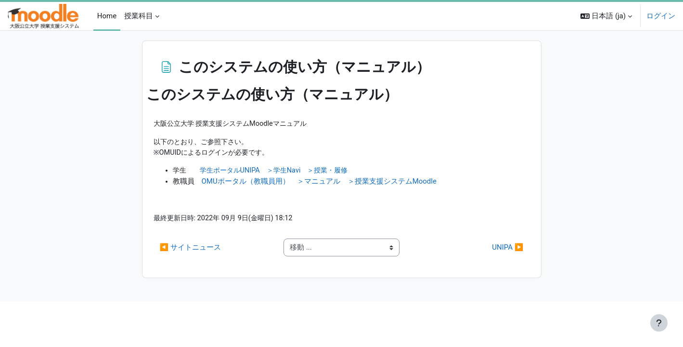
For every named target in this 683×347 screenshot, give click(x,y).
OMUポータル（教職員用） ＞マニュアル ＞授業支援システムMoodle (319, 182)
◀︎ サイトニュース (190, 249)
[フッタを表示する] (659, 323)
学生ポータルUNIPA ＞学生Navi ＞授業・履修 (280, 172)
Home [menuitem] (106, 16)
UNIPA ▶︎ (507, 249)
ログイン (660, 16)
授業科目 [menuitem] (138, 16)
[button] (606, 16)
